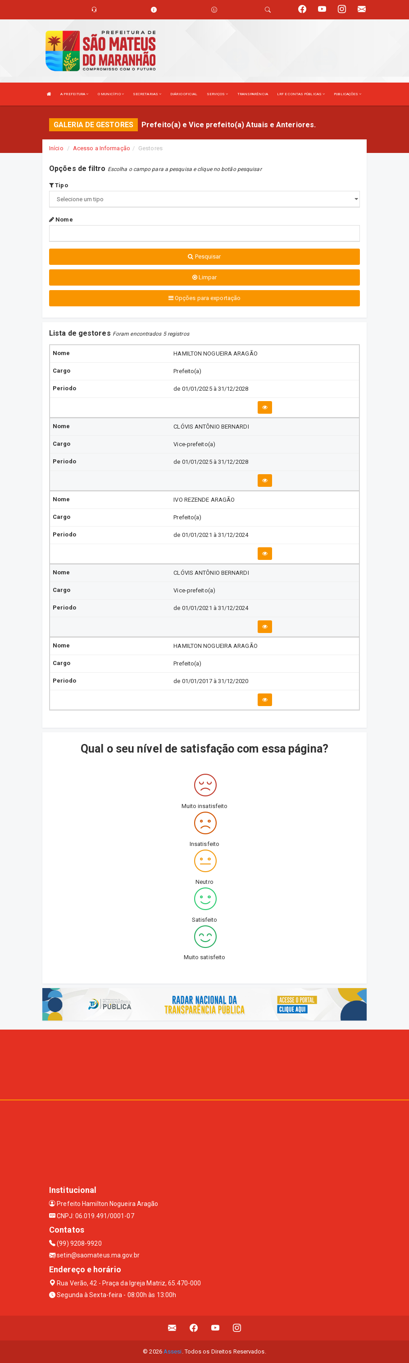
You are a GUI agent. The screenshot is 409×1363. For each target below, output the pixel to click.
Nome (61, 219)
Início (56, 148)
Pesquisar (204, 256)
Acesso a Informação (101, 148)
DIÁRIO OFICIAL (183, 94)
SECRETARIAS (147, 94)
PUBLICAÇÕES (347, 94)
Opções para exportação (204, 298)
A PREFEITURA (74, 94)
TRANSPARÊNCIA (252, 94)
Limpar (204, 277)
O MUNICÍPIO (111, 94)
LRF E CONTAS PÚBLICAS (301, 94)
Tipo (58, 185)
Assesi (173, 1351)
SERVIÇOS (217, 94)
